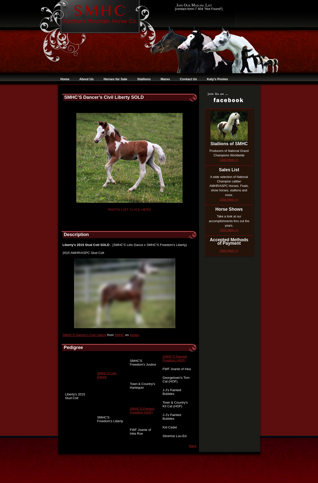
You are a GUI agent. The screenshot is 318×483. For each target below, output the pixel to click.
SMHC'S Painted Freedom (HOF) (174, 358)
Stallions (144, 79)
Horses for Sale (115, 79)
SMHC (119, 335)
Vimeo (134, 335)
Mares (165, 79)
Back (192, 446)
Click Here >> (229, 160)
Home (64, 79)
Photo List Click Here (129, 209)
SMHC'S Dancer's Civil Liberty (84, 335)
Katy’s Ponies (217, 79)
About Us (86, 79)
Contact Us (188, 79)
